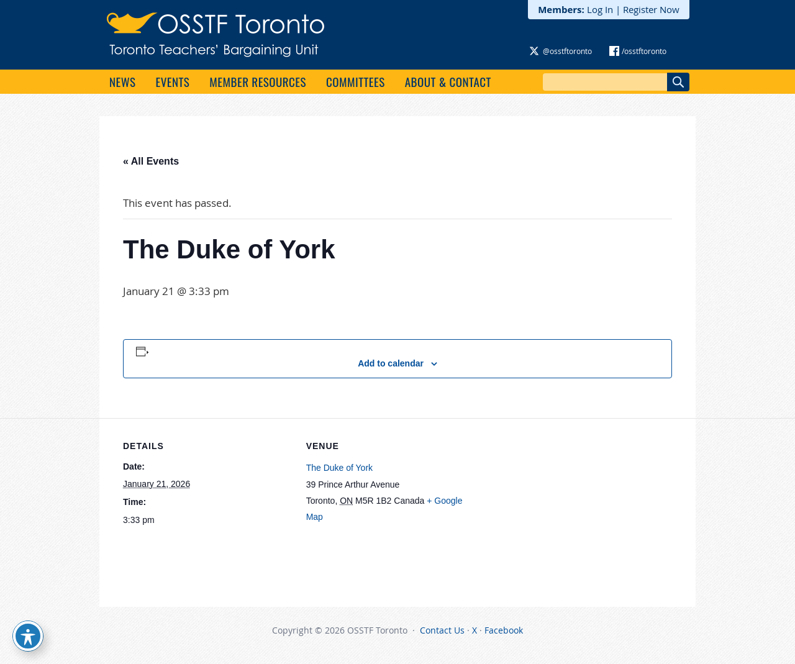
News (122, 81)
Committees (355, 81)
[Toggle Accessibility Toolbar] (28, 636)
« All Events (151, 161)
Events (172, 81)
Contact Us (442, 630)
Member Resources (257, 81)
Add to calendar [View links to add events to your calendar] (391, 363)
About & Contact (448, 81)
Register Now (651, 9)
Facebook (503, 630)
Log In (600, 9)
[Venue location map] (554, 504)
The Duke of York (339, 468)
